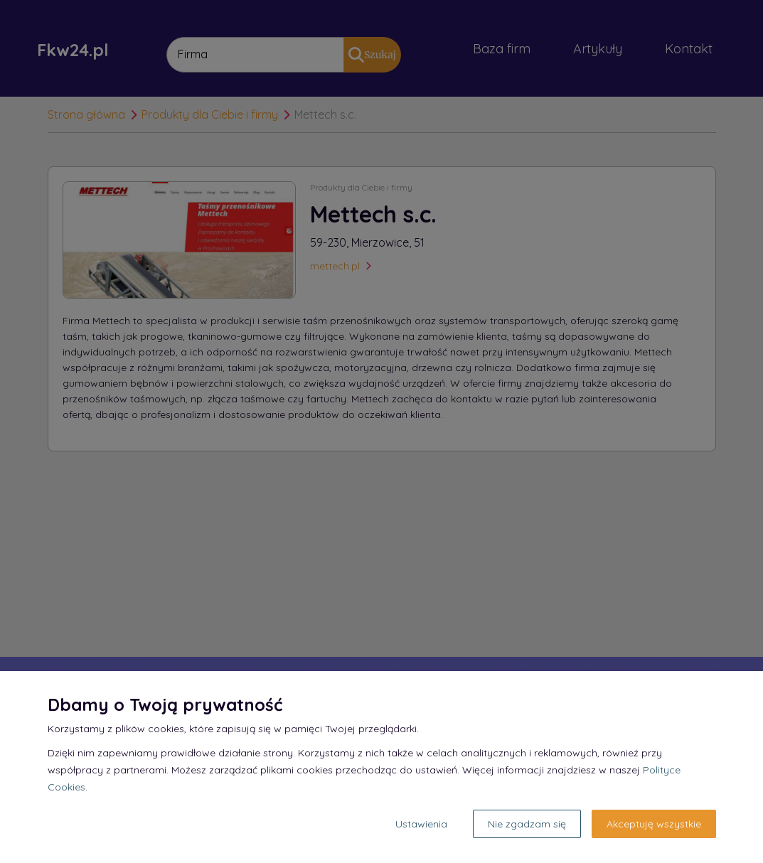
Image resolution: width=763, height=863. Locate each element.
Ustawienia (421, 824)
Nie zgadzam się (527, 824)
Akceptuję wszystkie (654, 824)
